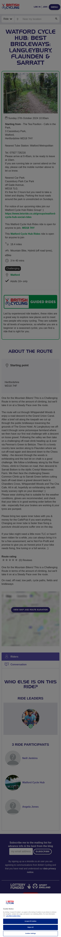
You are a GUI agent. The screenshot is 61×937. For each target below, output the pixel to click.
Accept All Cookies (30, 921)
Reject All (31, 927)
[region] (30, 915)
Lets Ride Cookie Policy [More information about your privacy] (13, 916)
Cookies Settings (30, 933)
